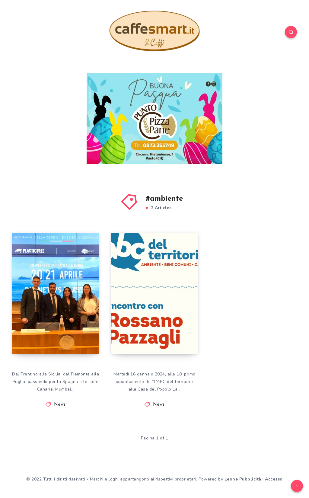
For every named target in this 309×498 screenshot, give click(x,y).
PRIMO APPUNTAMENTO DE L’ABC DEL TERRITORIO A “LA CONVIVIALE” (154, 311)
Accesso (274, 479)
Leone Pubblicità (243, 479)
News (60, 404)
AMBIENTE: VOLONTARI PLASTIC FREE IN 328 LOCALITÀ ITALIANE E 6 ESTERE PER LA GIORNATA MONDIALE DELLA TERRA (55, 295)
